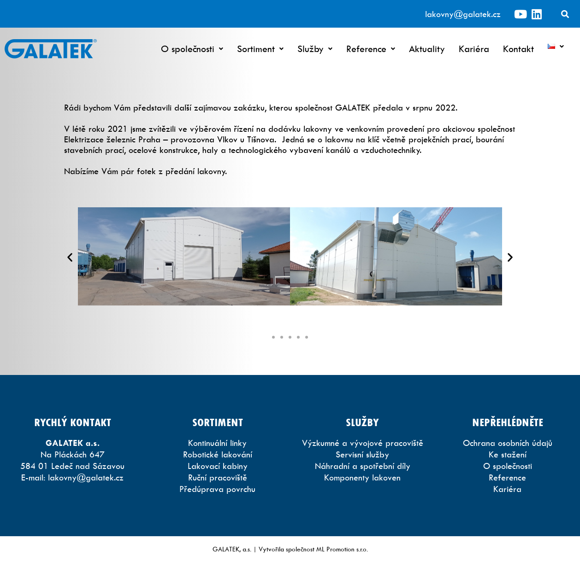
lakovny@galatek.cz (463, 14)
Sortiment (260, 48)
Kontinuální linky (217, 443)
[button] (70, 257)
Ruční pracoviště (217, 477)
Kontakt (518, 48)
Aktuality (427, 48)
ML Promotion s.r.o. (342, 549)
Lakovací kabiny (218, 466)
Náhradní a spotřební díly (362, 466)
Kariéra (474, 48)
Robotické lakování (217, 454)
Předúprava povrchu (217, 489)
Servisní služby (362, 454)
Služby (314, 48)
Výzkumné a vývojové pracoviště (362, 443)
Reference (370, 48)
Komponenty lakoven (362, 477)
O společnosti (192, 48)
